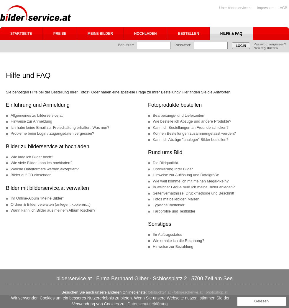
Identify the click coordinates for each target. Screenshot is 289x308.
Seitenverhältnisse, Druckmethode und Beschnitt (193, 193)
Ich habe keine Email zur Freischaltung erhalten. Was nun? (60, 127)
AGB (283, 8)
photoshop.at (216, 292)
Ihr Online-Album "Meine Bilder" (37, 198)
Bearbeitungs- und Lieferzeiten (178, 115)
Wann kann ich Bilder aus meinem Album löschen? (53, 210)
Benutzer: (126, 45)
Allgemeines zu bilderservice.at (37, 115)
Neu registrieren (266, 48)
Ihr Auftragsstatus (167, 234)
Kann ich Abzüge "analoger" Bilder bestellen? (191, 139)
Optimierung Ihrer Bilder (173, 169)
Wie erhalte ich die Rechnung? (178, 240)
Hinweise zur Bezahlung (173, 246)
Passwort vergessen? (270, 44)
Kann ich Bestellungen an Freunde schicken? (191, 127)
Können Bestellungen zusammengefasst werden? (194, 133)
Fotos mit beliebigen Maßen (176, 199)
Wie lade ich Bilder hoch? (32, 157)
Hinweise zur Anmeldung (31, 121)
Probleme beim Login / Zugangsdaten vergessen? (52, 133)
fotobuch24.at (159, 292)
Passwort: (183, 45)
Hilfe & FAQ (231, 34)
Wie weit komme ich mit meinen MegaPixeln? (191, 181)
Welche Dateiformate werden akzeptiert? (45, 169)
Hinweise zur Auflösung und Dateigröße (186, 175)
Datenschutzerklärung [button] (147, 304)
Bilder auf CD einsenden (31, 175)
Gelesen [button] (261, 301)
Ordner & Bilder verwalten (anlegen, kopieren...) (51, 204)
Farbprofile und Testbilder (174, 211)
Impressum (265, 8)
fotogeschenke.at (188, 292)
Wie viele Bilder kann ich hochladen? (41, 163)
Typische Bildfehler (168, 205)
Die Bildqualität (165, 163)
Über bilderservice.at (235, 8)
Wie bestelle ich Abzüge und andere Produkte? (192, 121)
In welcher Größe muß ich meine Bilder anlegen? (194, 187)
